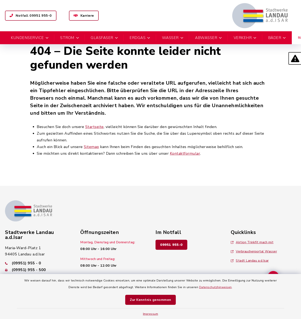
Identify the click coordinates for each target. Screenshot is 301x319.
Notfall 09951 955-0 (31, 15)
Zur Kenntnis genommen (150, 300)
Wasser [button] (173, 37)
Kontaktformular (185, 153)
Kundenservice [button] (29, 37)
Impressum (150, 314)
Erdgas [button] (140, 37)
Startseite (94, 126)
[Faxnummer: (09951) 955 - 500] (37, 269)
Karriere (84, 15)
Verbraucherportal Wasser (254, 251)
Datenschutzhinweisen (215, 287)
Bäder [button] (277, 37)
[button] (294, 58)
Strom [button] (69, 37)
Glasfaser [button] (104, 37)
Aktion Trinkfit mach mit (252, 242)
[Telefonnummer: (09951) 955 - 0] (37, 263)
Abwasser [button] (208, 37)
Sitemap (91, 146)
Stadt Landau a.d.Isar (250, 260)
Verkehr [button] (245, 37)
